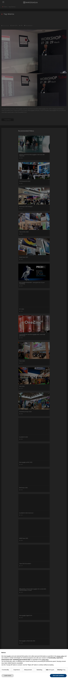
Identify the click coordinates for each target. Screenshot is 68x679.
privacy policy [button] (60, 656)
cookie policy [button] (44, 659)
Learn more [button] (7, 675)
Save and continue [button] (58, 675)
